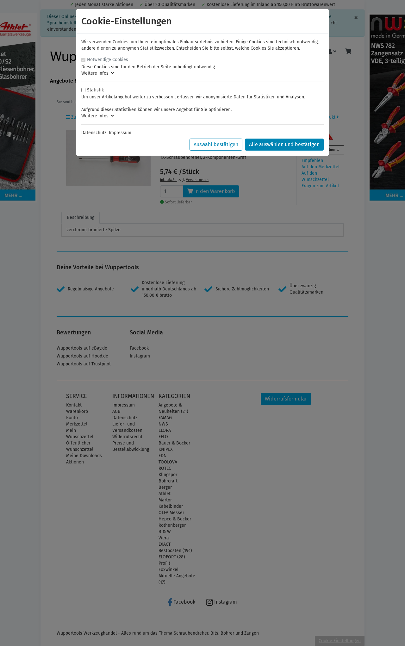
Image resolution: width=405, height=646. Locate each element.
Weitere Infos (97, 73)
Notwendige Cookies (107, 59)
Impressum (120, 132)
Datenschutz (93, 132)
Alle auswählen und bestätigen (284, 144)
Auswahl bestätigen (216, 144)
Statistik (95, 90)
